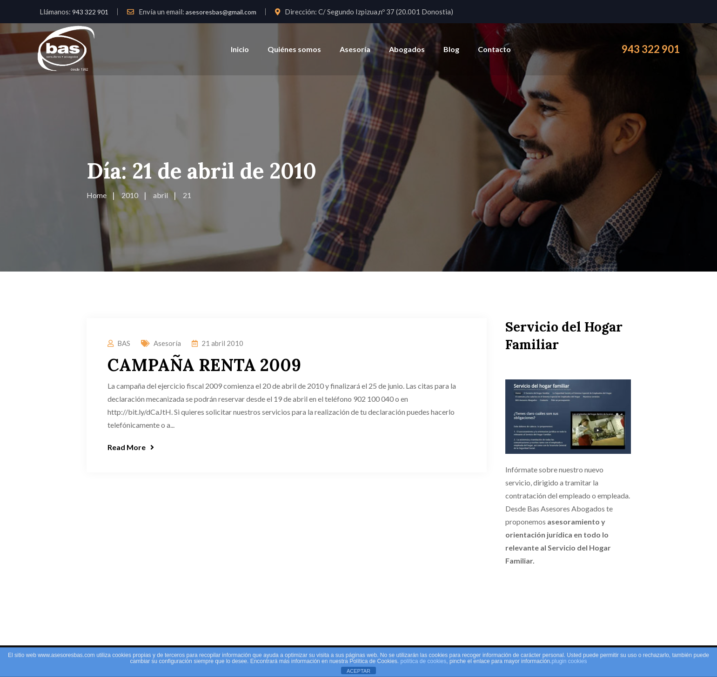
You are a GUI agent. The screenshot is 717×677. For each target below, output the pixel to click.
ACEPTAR (358, 671)
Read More (130, 447)
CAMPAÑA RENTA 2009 (204, 365)
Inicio (240, 49)
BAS (123, 343)
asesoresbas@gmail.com (221, 12)
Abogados (407, 49)
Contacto (494, 49)
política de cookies (424, 661)
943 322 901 (90, 12)
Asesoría (355, 49)
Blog (451, 49)
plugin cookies (569, 661)
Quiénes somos (294, 49)
